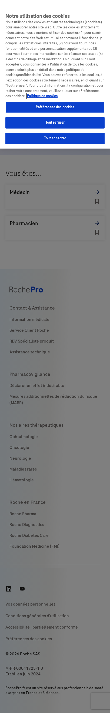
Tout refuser (55, 122)
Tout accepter (55, 138)
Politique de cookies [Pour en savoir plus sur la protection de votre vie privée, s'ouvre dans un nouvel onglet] (42, 96)
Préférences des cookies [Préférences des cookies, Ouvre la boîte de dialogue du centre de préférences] (55, 107)
